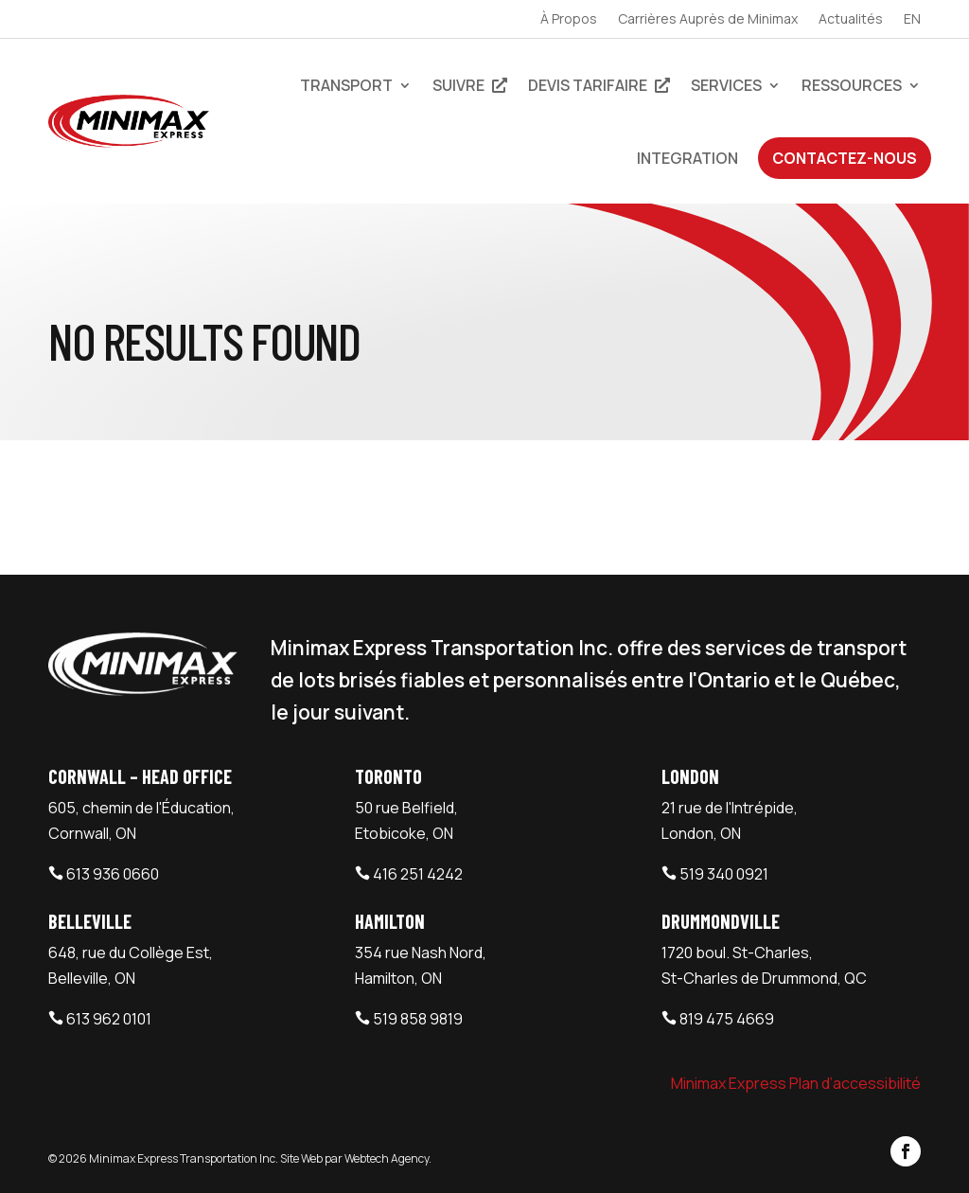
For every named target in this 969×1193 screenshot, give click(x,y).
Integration (687, 158)
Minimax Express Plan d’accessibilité (796, 1083)
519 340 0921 (723, 874)
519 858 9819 (418, 1018)
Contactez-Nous (844, 158)
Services (726, 85)
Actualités (851, 19)
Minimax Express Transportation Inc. (184, 1158)
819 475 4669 (726, 1018)
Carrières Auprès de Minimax (708, 19)
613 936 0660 (112, 874)
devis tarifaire (599, 85)
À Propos (568, 19)
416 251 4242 (418, 874)
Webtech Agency (386, 1158)
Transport (346, 85)
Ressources (852, 85)
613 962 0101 (108, 1018)
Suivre (469, 85)
